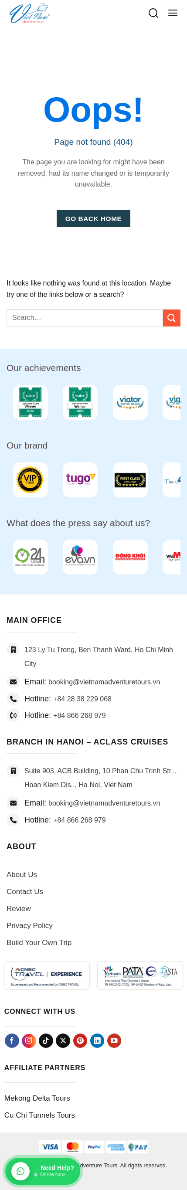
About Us (22, 874)
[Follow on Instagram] (29, 1041)
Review (19, 908)
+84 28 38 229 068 (82, 699)
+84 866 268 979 (79, 715)
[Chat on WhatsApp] (42, 1171)
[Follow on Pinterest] (80, 1041)
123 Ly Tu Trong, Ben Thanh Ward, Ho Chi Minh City (98, 656)
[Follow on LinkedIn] (97, 1041)
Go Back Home (93, 218)
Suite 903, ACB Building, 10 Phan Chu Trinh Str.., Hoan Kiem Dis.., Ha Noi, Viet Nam (100, 778)
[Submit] (171, 317)
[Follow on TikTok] (46, 1041)
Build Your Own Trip (39, 942)
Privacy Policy (30, 925)
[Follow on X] (63, 1041)
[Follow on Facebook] (12, 1041)
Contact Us (25, 891)
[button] (172, 13)
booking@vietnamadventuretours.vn (104, 682)
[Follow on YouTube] (114, 1041)
